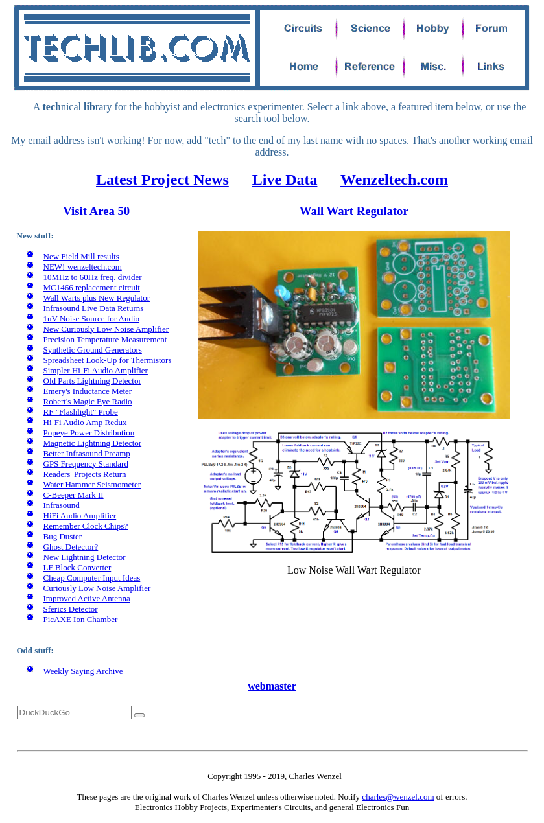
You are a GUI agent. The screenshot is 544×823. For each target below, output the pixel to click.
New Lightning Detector (84, 557)
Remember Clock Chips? (85, 526)
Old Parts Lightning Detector (92, 381)
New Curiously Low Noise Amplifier (106, 329)
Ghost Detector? (71, 546)
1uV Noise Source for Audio (91, 318)
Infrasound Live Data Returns (93, 308)
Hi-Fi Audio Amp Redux (85, 422)
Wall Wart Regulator (354, 211)
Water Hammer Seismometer (92, 484)
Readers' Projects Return (84, 474)
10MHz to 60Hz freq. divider (92, 277)
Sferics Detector (70, 609)
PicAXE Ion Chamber (80, 619)
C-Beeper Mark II (73, 495)
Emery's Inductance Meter (87, 391)
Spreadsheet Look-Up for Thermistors (107, 360)
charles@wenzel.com (398, 797)
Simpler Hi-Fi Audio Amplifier (95, 370)
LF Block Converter (77, 567)
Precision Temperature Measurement (105, 339)
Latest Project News (162, 179)
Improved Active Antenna (86, 598)
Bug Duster (62, 536)
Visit (75, 211)
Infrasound (61, 505)
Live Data (285, 179)
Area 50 (108, 211)
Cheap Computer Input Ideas (92, 578)
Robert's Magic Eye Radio (87, 401)
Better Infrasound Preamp (86, 453)
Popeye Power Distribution (89, 432)
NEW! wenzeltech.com (82, 267)
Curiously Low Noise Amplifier (97, 588)
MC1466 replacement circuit (91, 287)
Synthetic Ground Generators (92, 349)
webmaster (272, 685)
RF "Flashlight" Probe (80, 412)
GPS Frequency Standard (85, 464)
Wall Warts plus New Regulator (96, 298)
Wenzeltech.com (394, 179)
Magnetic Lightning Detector (92, 443)
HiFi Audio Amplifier (80, 515)
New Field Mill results (81, 256)
